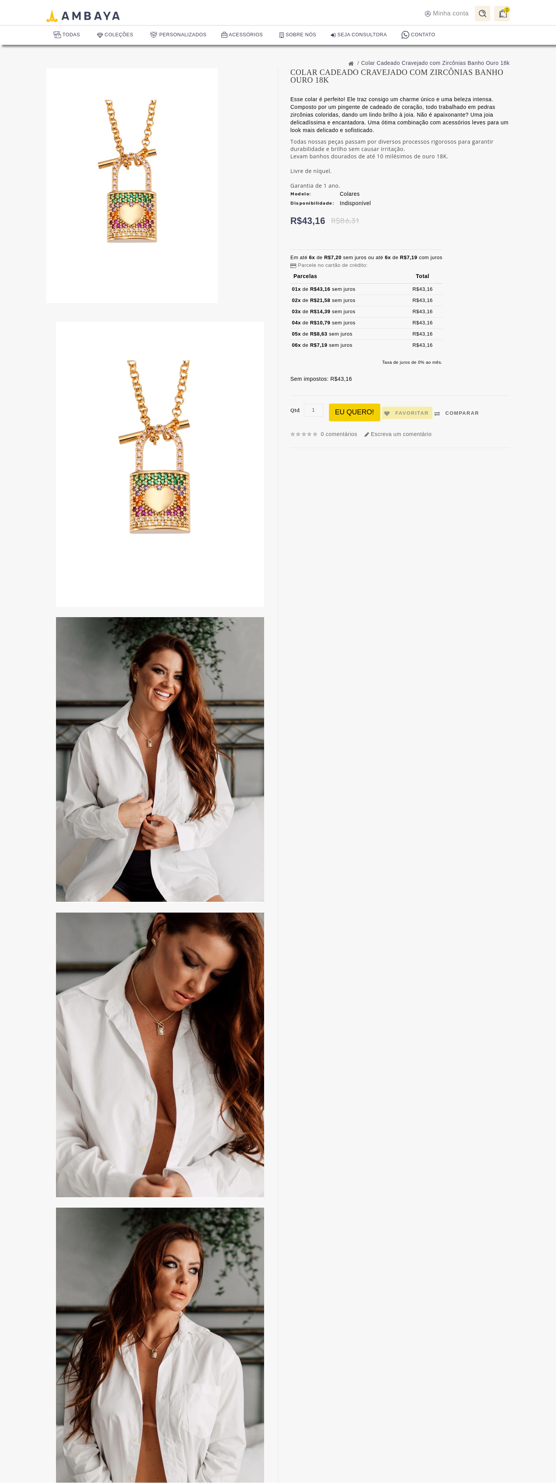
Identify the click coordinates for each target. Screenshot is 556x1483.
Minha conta (447, 14)
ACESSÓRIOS (245, 35)
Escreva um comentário (401, 434)
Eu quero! (355, 412)
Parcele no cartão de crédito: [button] (329, 265)
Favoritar (408, 413)
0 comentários (340, 434)
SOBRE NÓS (301, 35)
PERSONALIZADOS (181, 35)
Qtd (295, 410)
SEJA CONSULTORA (363, 35)
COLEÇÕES (117, 35)
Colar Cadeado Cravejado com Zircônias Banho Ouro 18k (435, 63)
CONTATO (423, 35)
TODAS (67, 35)
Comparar (459, 413)
